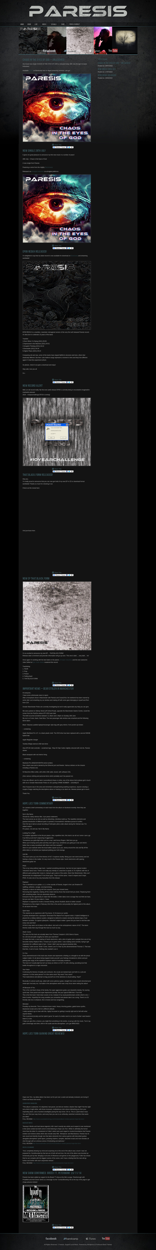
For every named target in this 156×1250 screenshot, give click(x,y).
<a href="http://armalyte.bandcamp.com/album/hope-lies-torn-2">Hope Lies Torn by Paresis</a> (57, 551)
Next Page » (57, 1228)
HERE (31, 70)
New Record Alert (33, 386)
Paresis (78, 11)
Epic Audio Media (38, 662)
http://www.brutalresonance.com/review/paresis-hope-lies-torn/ (53, 1163)
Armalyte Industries (37, 171)
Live (36, 24)
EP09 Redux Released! (35, 252)
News (29, 24)
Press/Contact (74, 24)
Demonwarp (49, 167)
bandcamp (72, 50)
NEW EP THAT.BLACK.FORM (36, 579)
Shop (63, 24)
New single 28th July (34, 151)
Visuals (53, 24)
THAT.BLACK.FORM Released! (38, 475)
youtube (113, 50)
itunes (95, 50)
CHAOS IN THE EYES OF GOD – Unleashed (44, 60)
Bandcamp (74, 256)
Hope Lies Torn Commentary (38, 804)
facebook (49, 50)
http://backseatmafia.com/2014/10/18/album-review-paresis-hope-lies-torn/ (57, 1143)
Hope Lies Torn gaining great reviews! (44, 1034)
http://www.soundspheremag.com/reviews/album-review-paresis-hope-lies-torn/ (58, 1119)
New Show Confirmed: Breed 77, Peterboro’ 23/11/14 (52, 1173)
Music (44, 24)
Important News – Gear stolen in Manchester (48, 689)
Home (22, 24)
